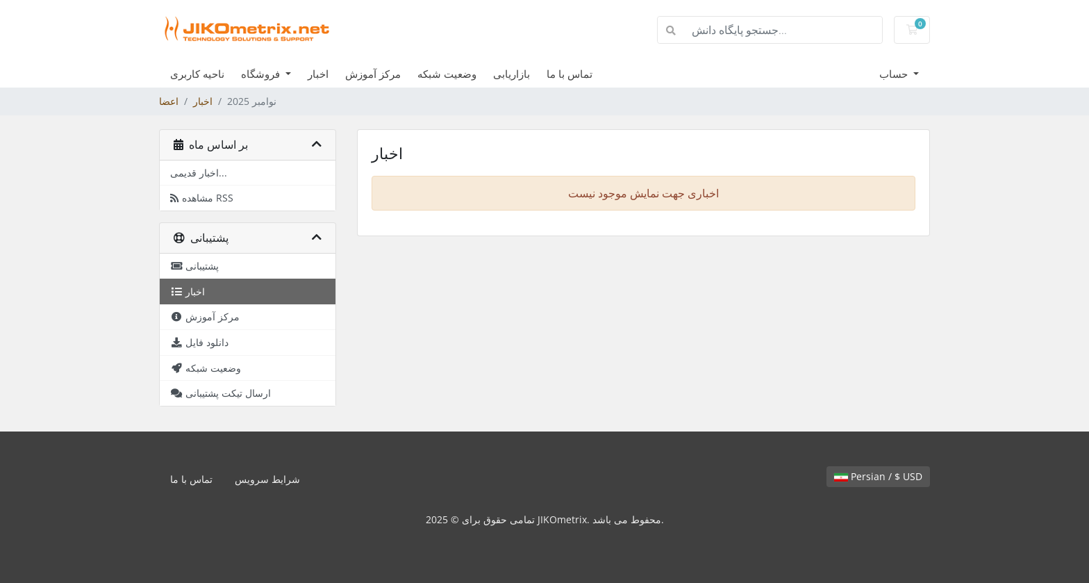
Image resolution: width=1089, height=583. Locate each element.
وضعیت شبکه (446, 74)
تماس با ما (569, 74)
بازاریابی (511, 74)
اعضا (168, 101)
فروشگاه (262, 74)
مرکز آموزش (373, 74)
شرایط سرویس (267, 479)
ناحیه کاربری (197, 74)
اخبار (318, 74)
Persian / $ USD (878, 476)
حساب (895, 74)
